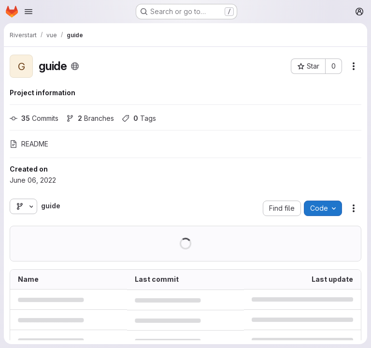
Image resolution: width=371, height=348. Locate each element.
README (29, 144)
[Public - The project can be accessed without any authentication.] (75, 66)
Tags (139, 118)
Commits (34, 118)
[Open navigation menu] (28, 11)
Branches (90, 118)
